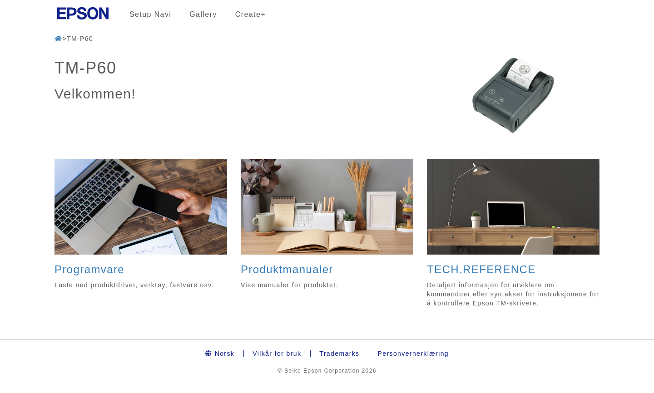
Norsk (219, 353)
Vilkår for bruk (277, 353)
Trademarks (339, 353)
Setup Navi (150, 14)
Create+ (250, 14)
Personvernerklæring (413, 353)
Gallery (203, 14)
